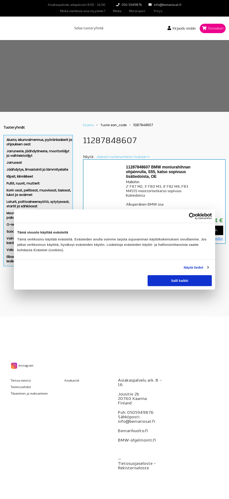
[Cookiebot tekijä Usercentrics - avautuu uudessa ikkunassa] (192, 216)
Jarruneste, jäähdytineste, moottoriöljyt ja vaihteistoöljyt (37, 153)
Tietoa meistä (21, 380)
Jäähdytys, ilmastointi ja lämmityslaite (37, 169)
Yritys (157, 11)
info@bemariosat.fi (167, 5)
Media (117, 11)
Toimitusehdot (21, 387)
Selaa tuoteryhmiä (88, 28)
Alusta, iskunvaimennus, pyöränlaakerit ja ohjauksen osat (39, 142)
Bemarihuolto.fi (133, 431)
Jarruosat (14, 162)
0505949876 (140, 413)
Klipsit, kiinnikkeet (19, 176)
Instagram (22, 365)
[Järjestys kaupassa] (122, 156)
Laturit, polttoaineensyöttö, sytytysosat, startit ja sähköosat (37, 204)
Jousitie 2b (128, 394)
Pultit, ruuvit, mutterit (23, 183)
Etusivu (88, 125)
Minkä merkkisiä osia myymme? (82, 11)
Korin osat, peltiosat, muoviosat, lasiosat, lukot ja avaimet (38, 192)
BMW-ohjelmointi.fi (137, 440)
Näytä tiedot (193, 267)
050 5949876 (132, 5)
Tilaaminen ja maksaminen (29, 393)
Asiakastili (71, 380)
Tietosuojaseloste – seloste (137, 466)
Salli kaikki (179, 280)
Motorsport (137, 11)
